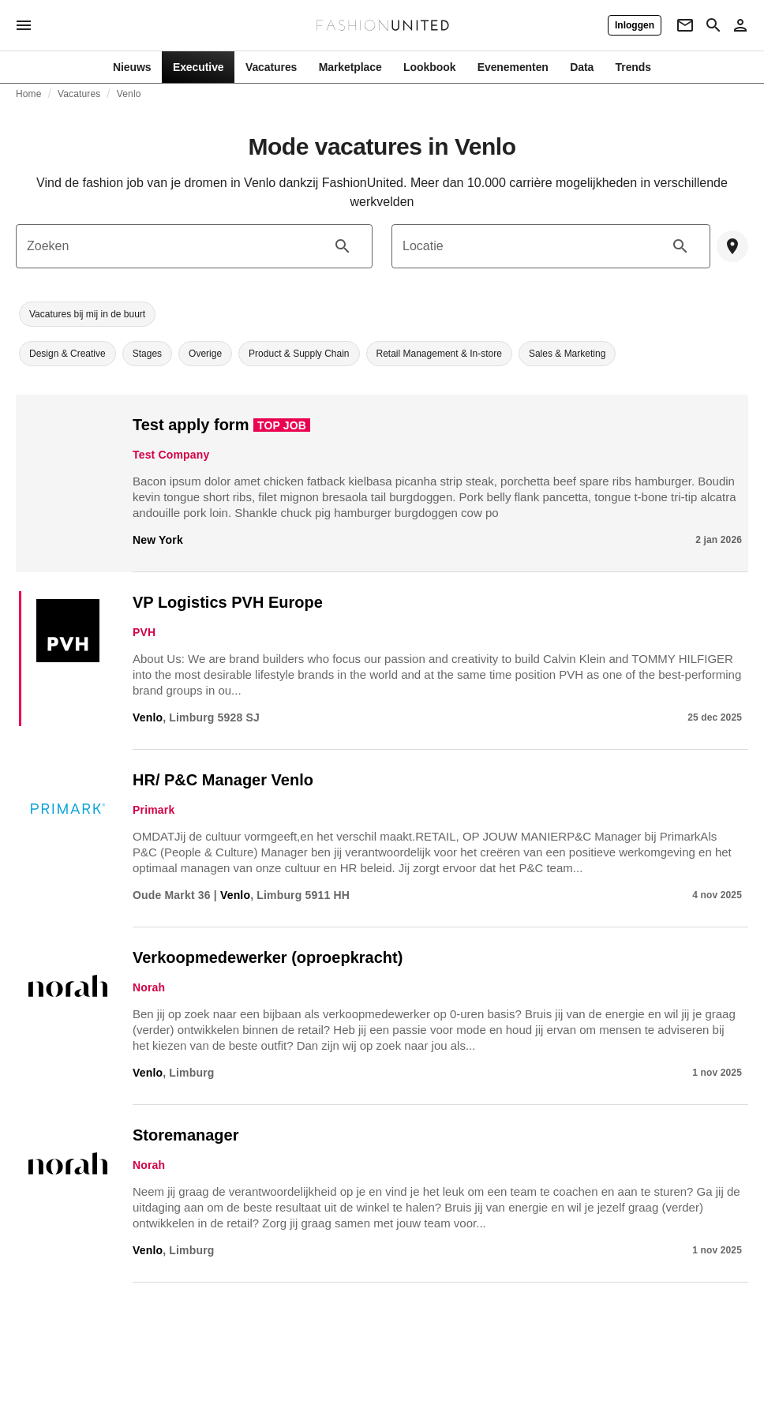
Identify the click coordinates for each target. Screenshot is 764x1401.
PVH (144, 632)
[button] (87, 314)
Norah (149, 987)
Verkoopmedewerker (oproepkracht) (268, 957)
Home (29, 93)
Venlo (129, 93)
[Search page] (713, 25)
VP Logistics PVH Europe (228, 602)
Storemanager (186, 1135)
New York (158, 540)
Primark (153, 810)
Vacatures (79, 93)
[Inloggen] (634, 25)
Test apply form (191, 424)
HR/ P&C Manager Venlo (223, 780)
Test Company (171, 454)
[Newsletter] (685, 25)
